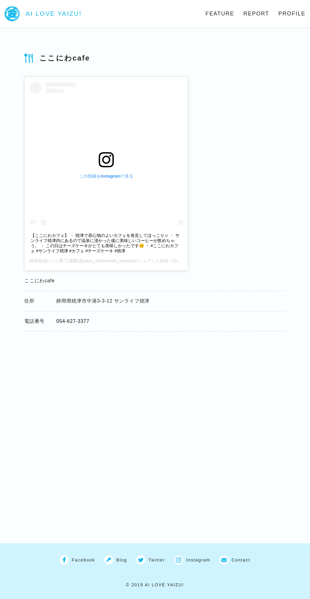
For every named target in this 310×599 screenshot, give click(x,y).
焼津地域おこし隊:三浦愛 (53, 260)
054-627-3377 (72, 321)
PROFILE (291, 14)
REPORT (256, 14)
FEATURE (220, 14)
